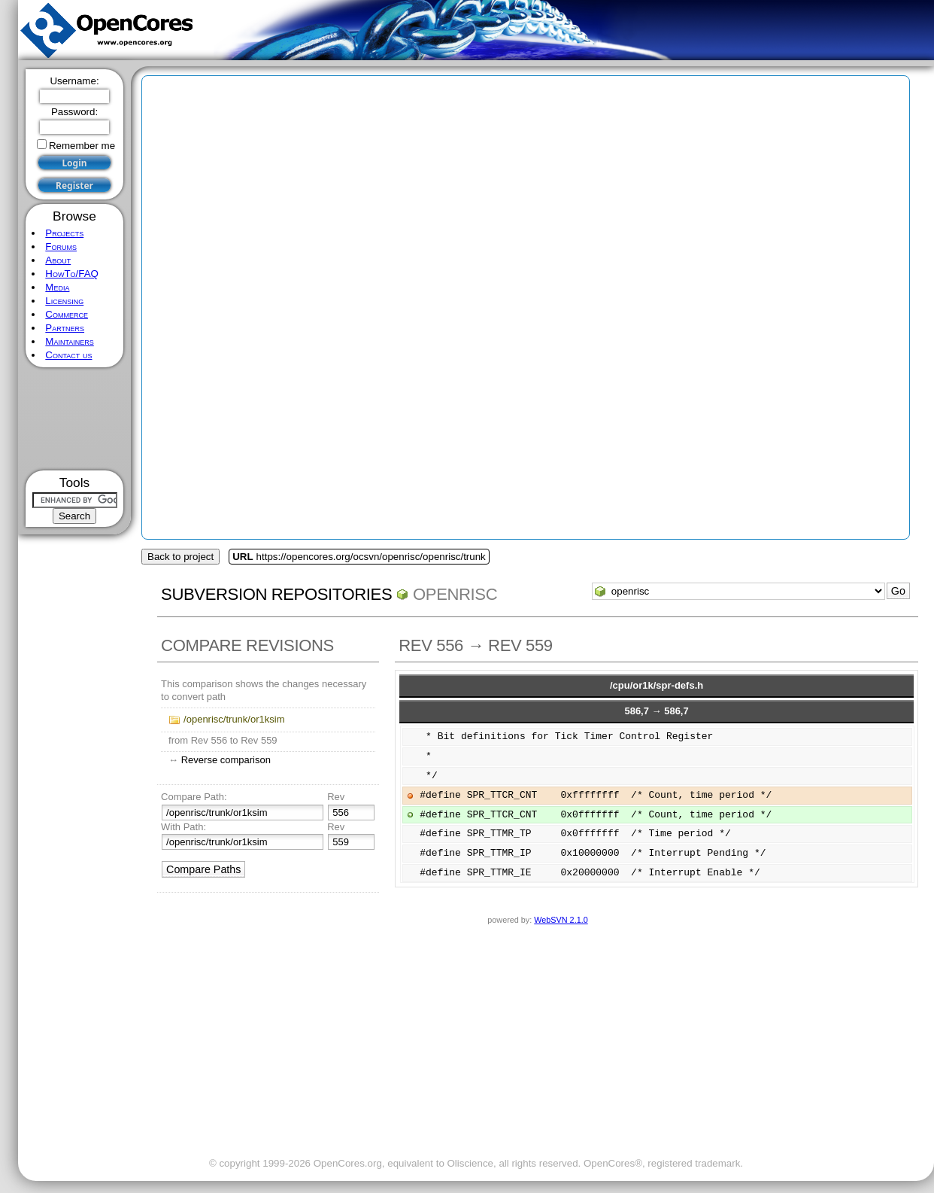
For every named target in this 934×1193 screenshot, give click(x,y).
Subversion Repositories (276, 594)
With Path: (183, 826)
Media (57, 287)
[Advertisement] (75, 419)
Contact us (68, 355)
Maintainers (69, 341)
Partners (64, 327)
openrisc (455, 594)
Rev (335, 796)
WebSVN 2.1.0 (560, 919)
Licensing (64, 300)
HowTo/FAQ (72, 273)
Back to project (180, 556)
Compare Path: (193, 796)
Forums (61, 246)
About (58, 260)
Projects (64, 233)
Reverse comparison (226, 759)
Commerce (66, 314)
